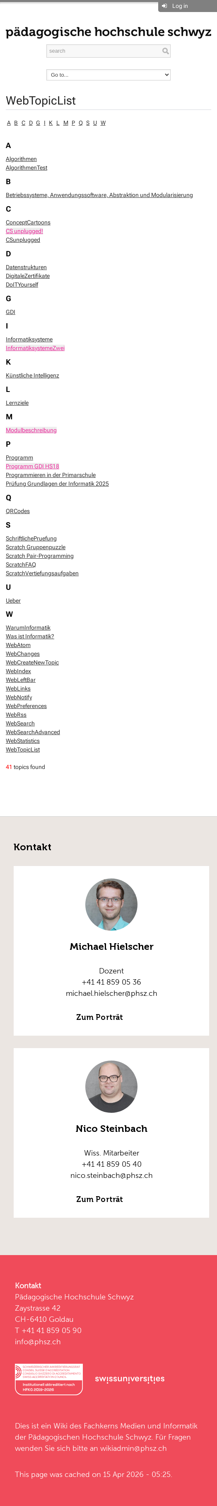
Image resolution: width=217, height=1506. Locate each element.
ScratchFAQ (21, 564)
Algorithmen (21, 159)
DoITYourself (22, 284)
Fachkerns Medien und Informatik (141, 1425)
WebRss (16, 714)
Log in (180, 5)
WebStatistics (23, 740)
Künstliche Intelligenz (32, 375)
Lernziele (17, 402)
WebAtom (18, 645)
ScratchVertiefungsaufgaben (42, 573)
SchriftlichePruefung (31, 538)
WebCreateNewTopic (32, 662)
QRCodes (18, 511)
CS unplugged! (24, 231)
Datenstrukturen (26, 267)
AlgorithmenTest (26, 167)
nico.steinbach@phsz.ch (111, 1175)
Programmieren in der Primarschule (51, 475)
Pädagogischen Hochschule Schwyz (90, 1437)
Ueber (13, 600)
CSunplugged (23, 239)
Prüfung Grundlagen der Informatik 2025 (57, 483)
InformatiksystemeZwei (35, 348)
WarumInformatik (28, 627)
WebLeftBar (21, 679)
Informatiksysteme (29, 339)
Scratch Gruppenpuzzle (35, 547)
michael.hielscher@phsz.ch (111, 993)
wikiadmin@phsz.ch (133, 1448)
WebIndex (18, 671)
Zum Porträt (99, 1017)
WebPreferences (26, 706)
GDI (10, 312)
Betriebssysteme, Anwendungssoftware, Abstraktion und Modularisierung (99, 195)
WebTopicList (41, 100)
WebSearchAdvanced (33, 732)
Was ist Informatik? (30, 636)
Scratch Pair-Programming (40, 555)
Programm (19, 457)
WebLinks (18, 688)
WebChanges (23, 653)
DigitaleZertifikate (28, 275)
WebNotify (19, 697)
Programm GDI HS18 (32, 466)
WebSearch (20, 723)
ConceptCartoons (28, 222)
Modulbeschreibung (31, 430)
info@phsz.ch (38, 1341)
